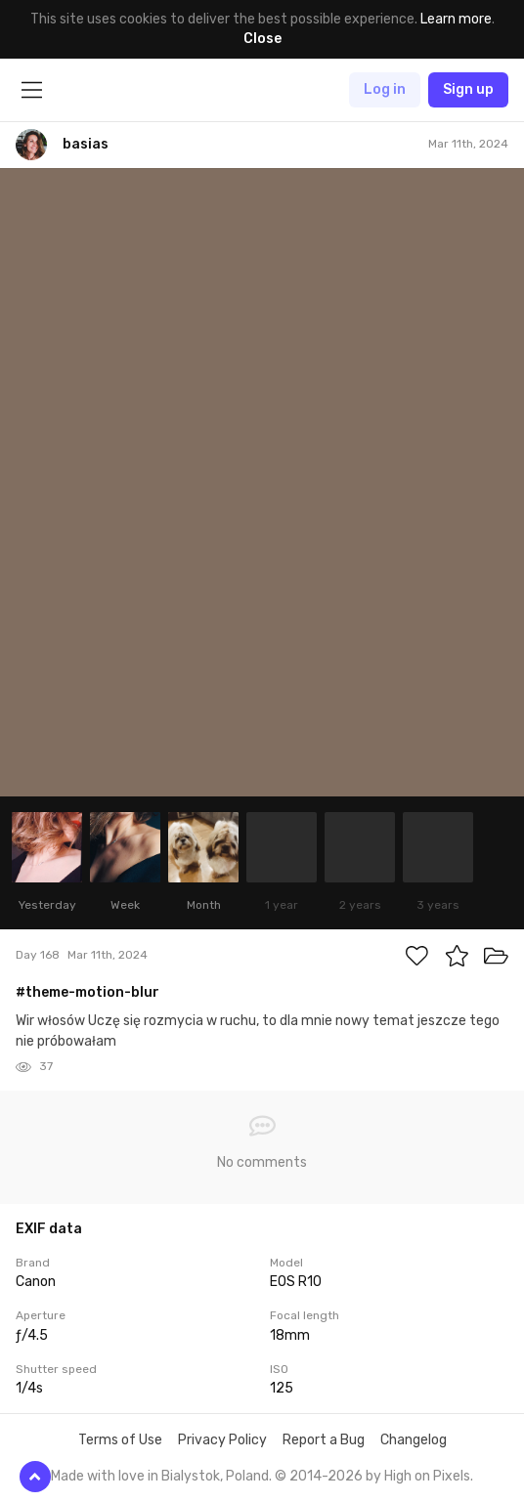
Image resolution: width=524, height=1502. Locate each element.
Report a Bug (324, 1440)
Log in (385, 89)
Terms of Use (120, 1440)
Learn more (456, 19)
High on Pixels (427, 1476)
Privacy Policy (222, 1440)
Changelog (413, 1440)
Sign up (468, 89)
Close (262, 38)
